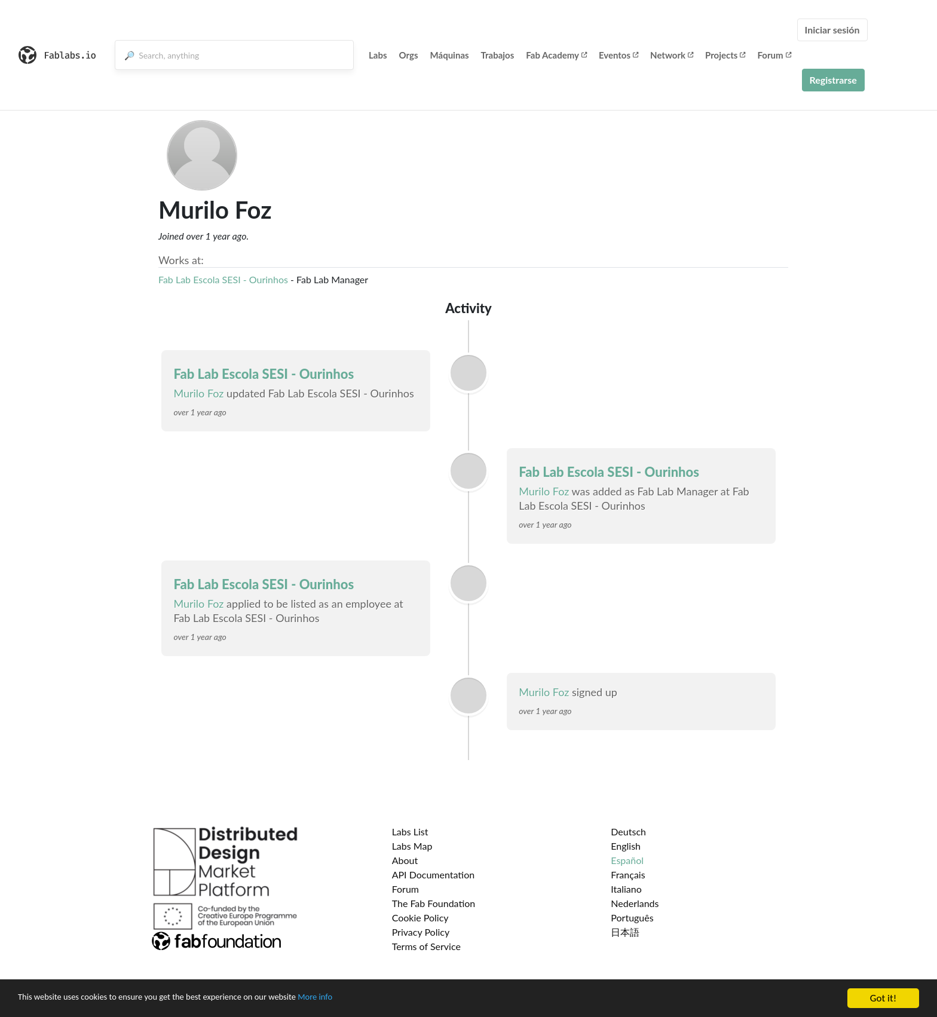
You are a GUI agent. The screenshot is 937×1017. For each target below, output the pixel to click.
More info (367, 999)
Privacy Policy (421, 932)
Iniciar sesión (832, 29)
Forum (774, 55)
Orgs (408, 55)
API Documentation (433, 874)
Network (671, 55)
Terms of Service (426, 946)
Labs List (410, 831)
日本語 (625, 932)
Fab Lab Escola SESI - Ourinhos (223, 279)
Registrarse (833, 79)
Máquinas (449, 55)
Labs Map (412, 845)
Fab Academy (556, 55)
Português (632, 917)
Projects (725, 55)
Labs (378, 55)
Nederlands (635, 903)
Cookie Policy (420, 917)
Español (627, 860)
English (626, 845)
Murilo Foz (198, 393)
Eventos (618, 55)
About (405, 860)
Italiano (626, 889)
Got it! (883, 998)
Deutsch (628, 831)
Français (628, 874)
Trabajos (498, 55)
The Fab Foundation (434, 903)
